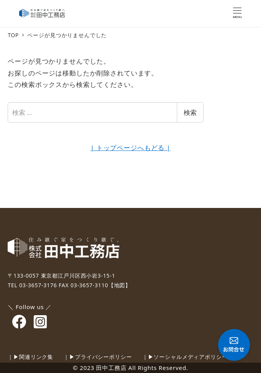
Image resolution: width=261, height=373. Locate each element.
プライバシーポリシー (103, 356)
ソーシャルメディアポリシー (190, 356)
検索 (190, 112)
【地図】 (119, 285)
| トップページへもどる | (130, 147)
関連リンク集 (36, 356)
